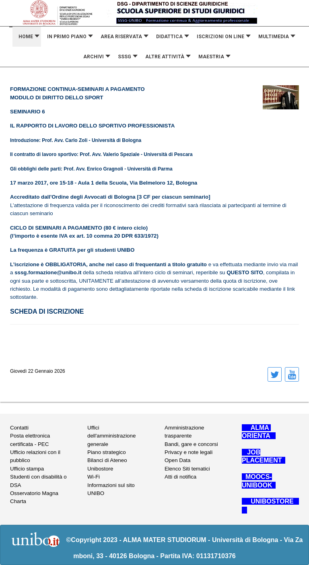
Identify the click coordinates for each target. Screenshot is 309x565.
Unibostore (100, 469)
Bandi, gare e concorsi (191, 444)
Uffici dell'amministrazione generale (111, 436)
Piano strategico (106, 452)
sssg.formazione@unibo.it (47, 272)
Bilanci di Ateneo (107, 460)
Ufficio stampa (27, 469)
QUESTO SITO (245, 272)
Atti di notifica (180, 477)
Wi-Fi (93, 477)
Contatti (19, 428)
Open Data (177, 460)
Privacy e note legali (188, 452)
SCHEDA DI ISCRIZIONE (47, 311)
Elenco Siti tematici (187, 469)
